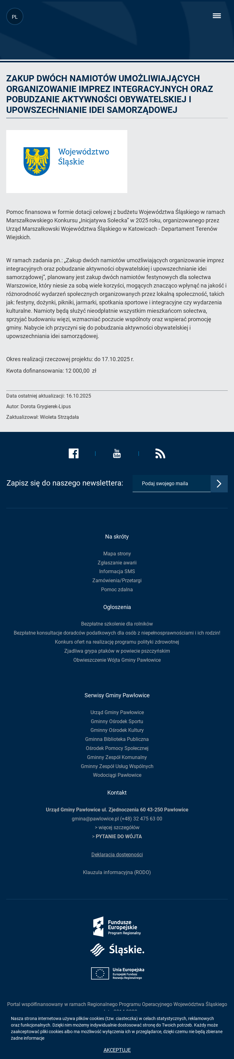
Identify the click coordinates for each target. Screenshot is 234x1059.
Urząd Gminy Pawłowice (117, 712)
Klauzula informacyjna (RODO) (117, 872)
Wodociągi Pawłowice (117, 775)
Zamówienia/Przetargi (117, 580)
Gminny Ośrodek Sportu (117, 721)
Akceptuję (117, 1050)
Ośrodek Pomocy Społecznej (117, 748)
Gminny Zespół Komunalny (117, 757)
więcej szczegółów (119, 827)
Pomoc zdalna (117, 589)
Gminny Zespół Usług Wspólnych (117, 766)
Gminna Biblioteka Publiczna (117, 739)
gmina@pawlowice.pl (95, 819)
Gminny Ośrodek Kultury (117, 730)
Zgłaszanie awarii (117, 563)
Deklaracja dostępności (117, 855)
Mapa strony (117, 554)
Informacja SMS (117, 571)
